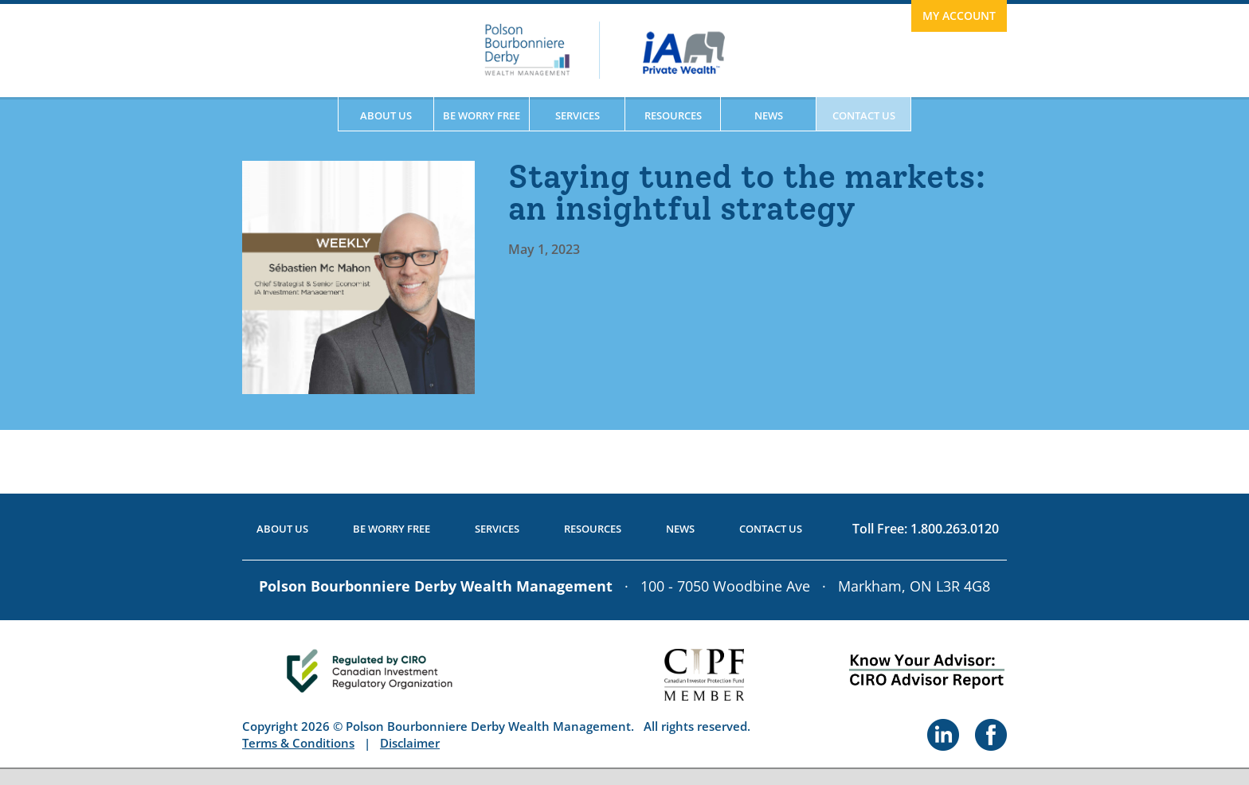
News (768, 115)
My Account (959, 15)
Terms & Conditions (298, 743)
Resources (673, 115)
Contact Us (863, 115)
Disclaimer (410, 743)
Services (577, 115)
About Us (386, 115)
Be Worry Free (481, 115)
